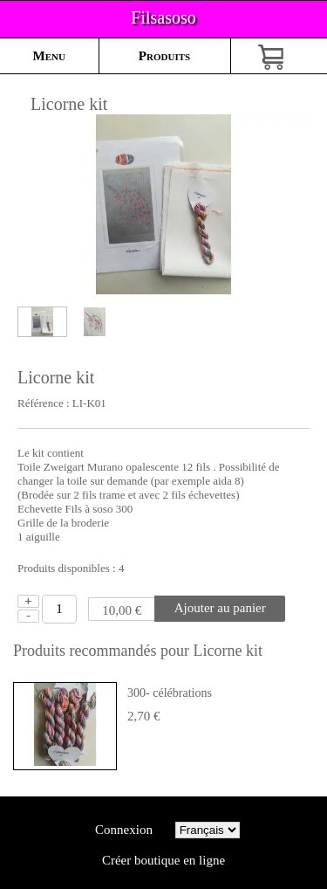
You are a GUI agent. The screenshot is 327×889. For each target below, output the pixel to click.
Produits (164, 56)
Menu (49, 56)
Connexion (123, 830)
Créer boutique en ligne (163, 860)
